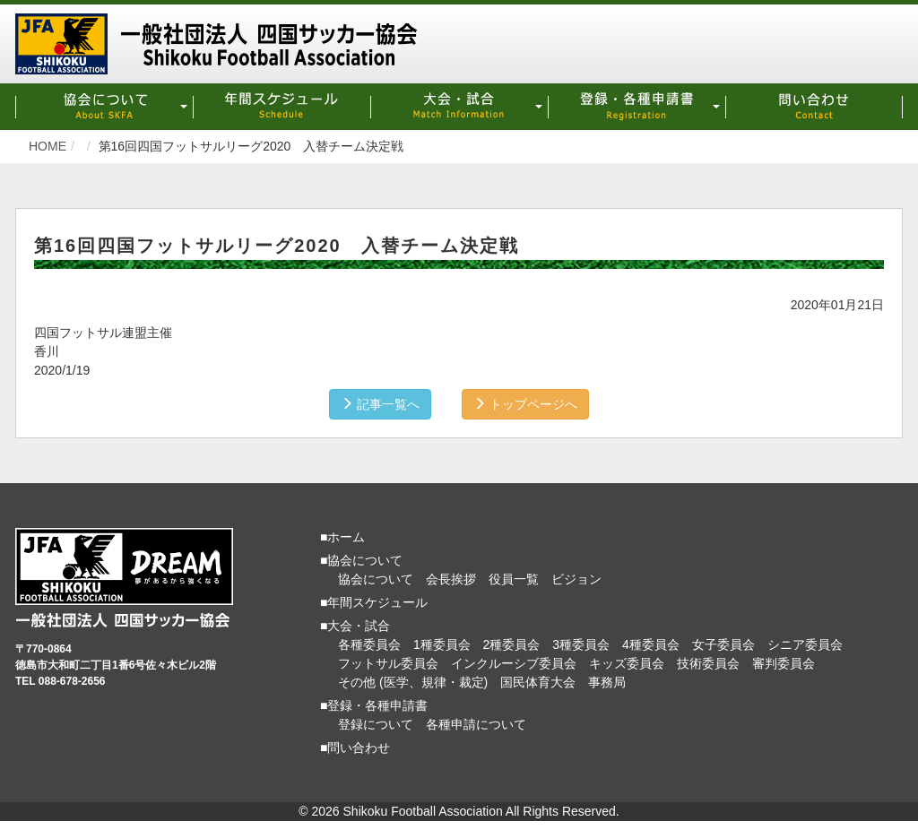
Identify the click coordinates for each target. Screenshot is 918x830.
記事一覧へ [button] (380, 404)
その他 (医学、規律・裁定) (413, 682)
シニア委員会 (805, 644)
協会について (375, 579)
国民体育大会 (538, 682)
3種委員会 (581, 644)
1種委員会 (442, 644)
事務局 (607, 682)
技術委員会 (708, 663)
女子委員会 (723, 644)
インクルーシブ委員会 (513, 663)
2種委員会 (512, 644)
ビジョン (576, 579)
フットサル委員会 (388, 663)
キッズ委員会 (626, 663)
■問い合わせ (355, 747)
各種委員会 (369, 644)
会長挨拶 (451, 579)
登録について (375, 724)
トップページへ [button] (525, 404)
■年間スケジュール (374, 602)
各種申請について (476, 724)
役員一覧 (514, 579)
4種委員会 (651, 644)
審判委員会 (783, 663)
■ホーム (342, 537)
